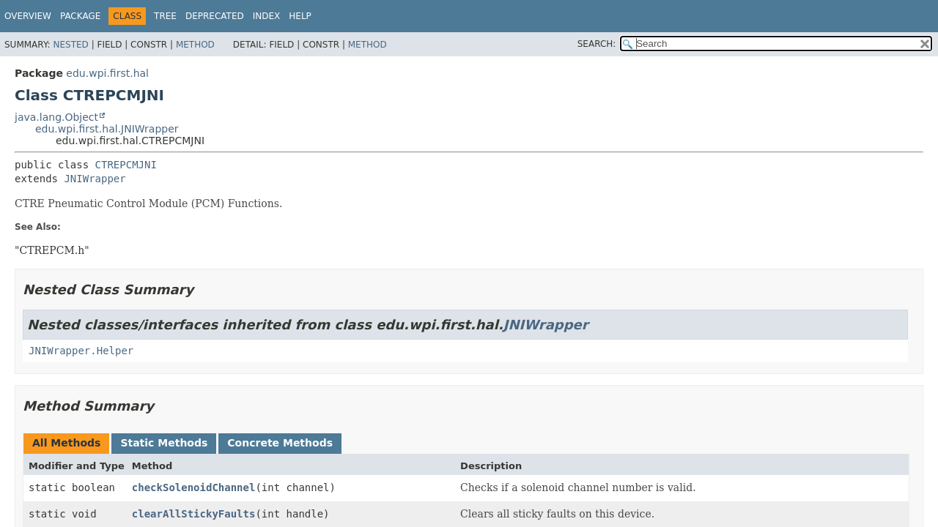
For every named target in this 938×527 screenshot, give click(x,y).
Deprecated (214, 16)
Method (195, 45)
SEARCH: (596, 44)
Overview (27, 16)
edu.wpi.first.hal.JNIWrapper (107, 129)
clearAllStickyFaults (194, 514)
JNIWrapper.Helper (81, 350)
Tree (165, 16)
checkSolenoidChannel (194, 487)
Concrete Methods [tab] (280, 443)
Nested (70, 45)
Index (267, 16)
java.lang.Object (56, 117)
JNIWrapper (94, 178)
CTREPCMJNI (126, 165)
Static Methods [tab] (163, 443)
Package (80, 16)
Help (300, 16)
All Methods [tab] (66, 443)
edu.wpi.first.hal (107, 73)
